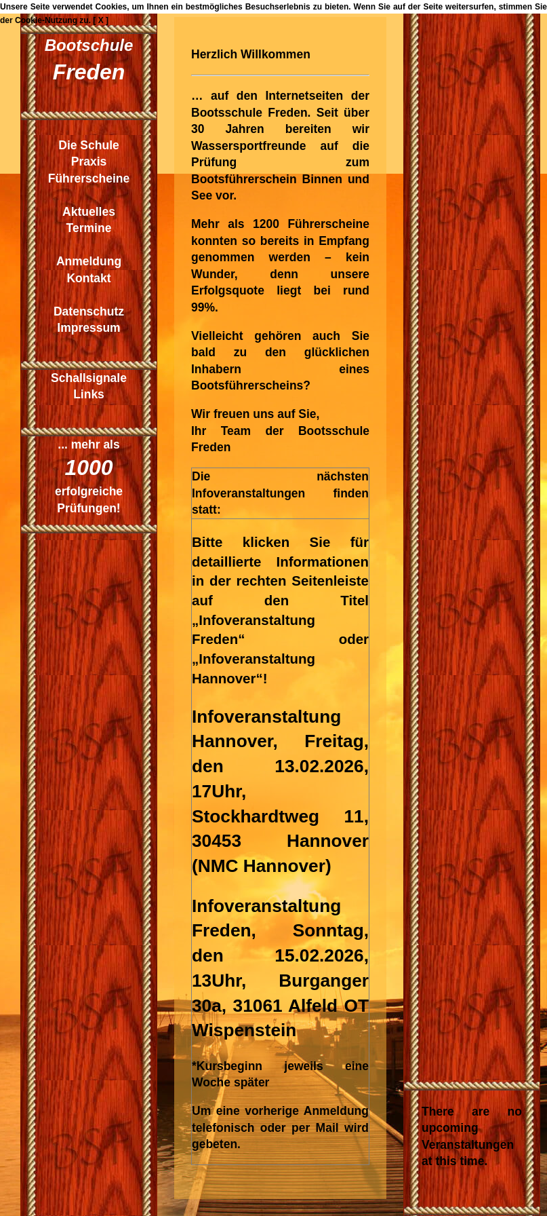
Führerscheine (89, 178)
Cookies (111, 7)
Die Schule (88, 145)
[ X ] (100, 20)
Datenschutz (89, 311)
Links (88, 394)
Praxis (89, 161)
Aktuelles (88, 211)
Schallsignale (89, 378)
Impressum (88, 328)
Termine (89, 228)
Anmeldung (88, 261)
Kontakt (88, 278)
